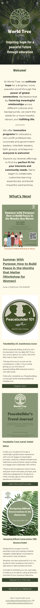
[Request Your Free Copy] (20, 580)
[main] (20, 47)
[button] (2, 3)
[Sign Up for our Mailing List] (20, 589)
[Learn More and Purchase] (20, 484)
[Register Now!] (20, 386)
